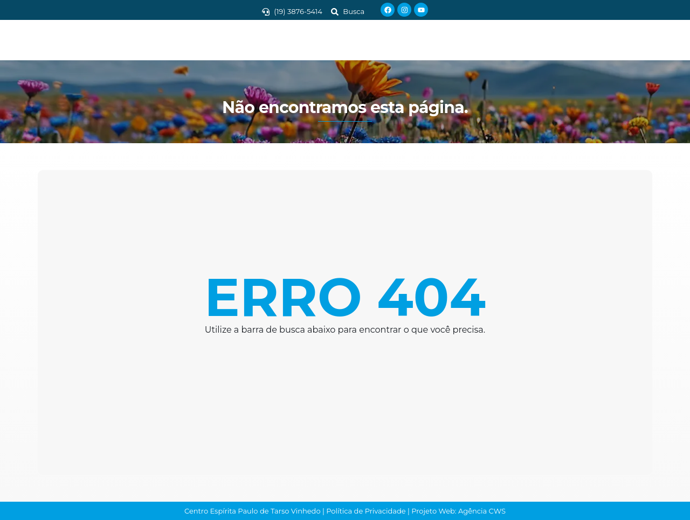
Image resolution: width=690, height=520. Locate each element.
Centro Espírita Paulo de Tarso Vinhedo (252, 511)
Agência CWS (482, 511)
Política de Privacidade (365, 511)
